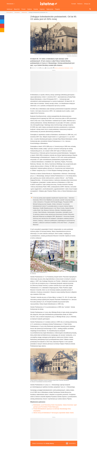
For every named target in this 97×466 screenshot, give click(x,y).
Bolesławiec (11, 3)
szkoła (71, 68)
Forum (23, 9)
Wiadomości (24, 12)
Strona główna (9, 12)
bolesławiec (66, 68)
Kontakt (73, 3)
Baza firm (17, 9)
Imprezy (42, 9)
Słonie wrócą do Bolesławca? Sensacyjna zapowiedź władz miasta (53, 412)
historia (56, 68)
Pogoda (57, 9)
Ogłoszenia (49, 9)
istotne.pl (48, 4)
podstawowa (61, 68)
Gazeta (35, 9)
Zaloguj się (87, 3)
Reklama (79, 3)
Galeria (29, 9)
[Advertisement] (53, 82)
